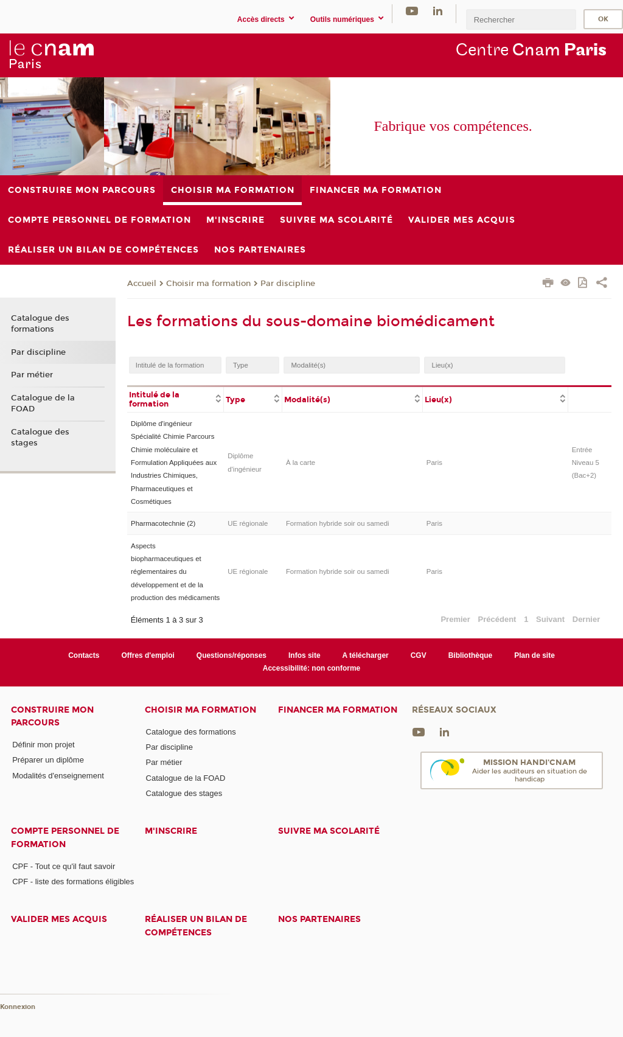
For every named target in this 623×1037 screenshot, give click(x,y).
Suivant (550, 619)
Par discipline (287, 283)
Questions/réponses (231, 655)
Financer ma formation (337, 710)
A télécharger (366, 655)
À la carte (300, 462)
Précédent (497, 619)
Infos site (304, 655)
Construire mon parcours (52, 716)
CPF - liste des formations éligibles (73, 881)
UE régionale (248, 523)
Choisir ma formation (208, 283)
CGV (418, 655)
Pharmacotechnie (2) (163, 523)
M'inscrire (171, 831)
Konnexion (17, 1007)
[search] (521, 19)
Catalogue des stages (40, 437)
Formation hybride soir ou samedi (337, 523)
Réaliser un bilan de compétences (196, 925)
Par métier (32, 375)
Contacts (83, 655)
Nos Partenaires (319, 919)
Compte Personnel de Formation (65, 837)
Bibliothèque (470, 655)
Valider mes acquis (59, 919)
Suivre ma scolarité (329, 831)
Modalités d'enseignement (58, 775)
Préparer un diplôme (48, 759)
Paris (434, 462)
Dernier (586, 619)
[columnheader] (175, 398)
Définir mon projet (43, 744)
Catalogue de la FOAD (43, 403)
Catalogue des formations (40, 323)
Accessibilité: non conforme (312, 668)
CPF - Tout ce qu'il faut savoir (63, 866)
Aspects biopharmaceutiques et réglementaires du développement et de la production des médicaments (175, 572)
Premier (455, 619)
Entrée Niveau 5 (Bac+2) (585, 463)
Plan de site (534, 655)
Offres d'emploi (147, 655)
